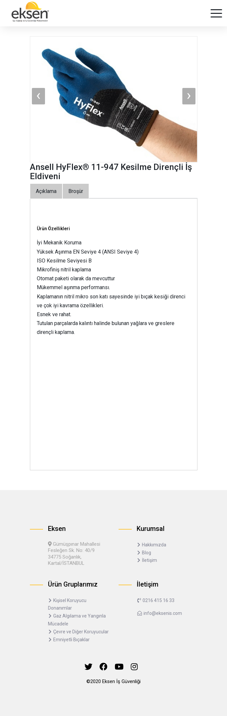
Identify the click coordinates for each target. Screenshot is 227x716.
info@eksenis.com (159, 613)
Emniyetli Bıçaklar (69, 639)
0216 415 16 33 (155, 600)
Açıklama (46, 191)
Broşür (75, 191)
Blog (144, 552)
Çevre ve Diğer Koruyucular (78, 631)
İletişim (147, 560)
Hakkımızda (151, 544)
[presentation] (38, 96)
